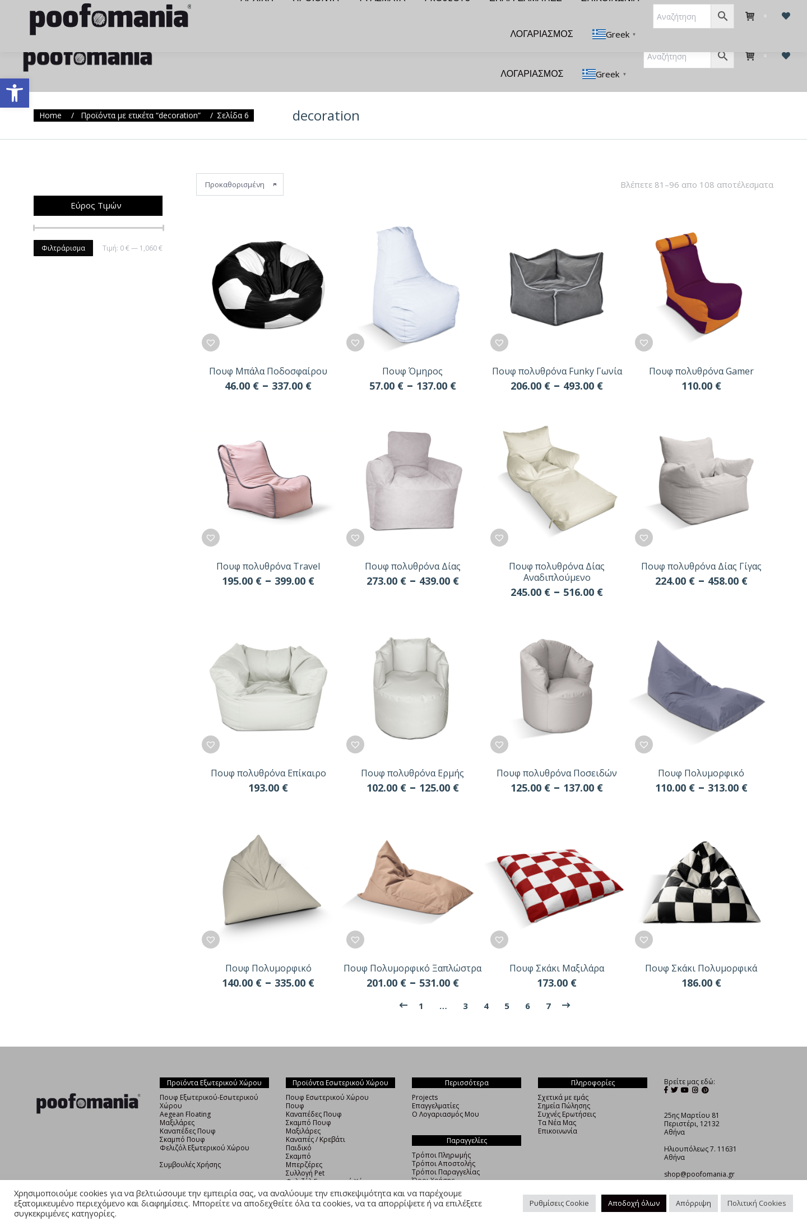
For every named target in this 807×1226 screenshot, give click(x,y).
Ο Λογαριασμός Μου (445, 1094)
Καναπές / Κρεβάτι (315, 1119)
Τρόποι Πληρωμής (441, 1135)
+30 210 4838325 (691, 1162)
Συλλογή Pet (305, 1153)
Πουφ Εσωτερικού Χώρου (327, 1077)
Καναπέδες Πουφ (188, 1111)
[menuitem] (247, 18)
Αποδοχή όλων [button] (634, 1203)
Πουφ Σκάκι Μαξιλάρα (556, 948)
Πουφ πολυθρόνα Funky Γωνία (557, 351)
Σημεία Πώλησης (564, 1085)
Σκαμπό (298, 1136)
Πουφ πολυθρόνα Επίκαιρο (268, 753)
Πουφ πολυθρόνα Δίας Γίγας (701, 546)
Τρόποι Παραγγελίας (446, 1151)
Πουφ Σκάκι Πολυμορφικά (701, 948)
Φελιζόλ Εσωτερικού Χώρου (331, 1161)
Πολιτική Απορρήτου (446, 1168)
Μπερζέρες (304, 1144)
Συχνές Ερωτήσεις (567, 1094)
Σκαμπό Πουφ (182, 1119)
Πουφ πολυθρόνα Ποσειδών (557, 753)
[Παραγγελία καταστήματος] (240, 164)
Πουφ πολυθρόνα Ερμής (412, 753)
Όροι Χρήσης (433, 1160)
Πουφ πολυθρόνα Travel (268, 546)
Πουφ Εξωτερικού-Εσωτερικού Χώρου (209, 1081)
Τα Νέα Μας (557, 1102)
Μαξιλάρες (177, 1102)
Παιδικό (299, 1127)
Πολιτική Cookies (756, 1203)
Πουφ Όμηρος (412, 351)
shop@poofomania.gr (699, 1154)
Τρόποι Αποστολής (443, 1143)
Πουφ (295, 1085)
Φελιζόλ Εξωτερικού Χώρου (204, 1127)
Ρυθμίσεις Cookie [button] (559, 1203)
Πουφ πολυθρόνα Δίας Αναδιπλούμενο (557, 551)
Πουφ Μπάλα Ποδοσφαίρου (268, 351)
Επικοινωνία (557, 1111)
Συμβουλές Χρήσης (190, 1144)
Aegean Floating (185, 1094)
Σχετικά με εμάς (563, 1077)
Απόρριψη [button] (693, 1203)
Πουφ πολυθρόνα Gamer (701, 351)
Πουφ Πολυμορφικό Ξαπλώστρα (412, 948)
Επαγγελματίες (435, 1085)
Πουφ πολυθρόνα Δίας (413, 546)
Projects (425, 1077)
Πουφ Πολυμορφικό (701, 753)
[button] (14, 93)
